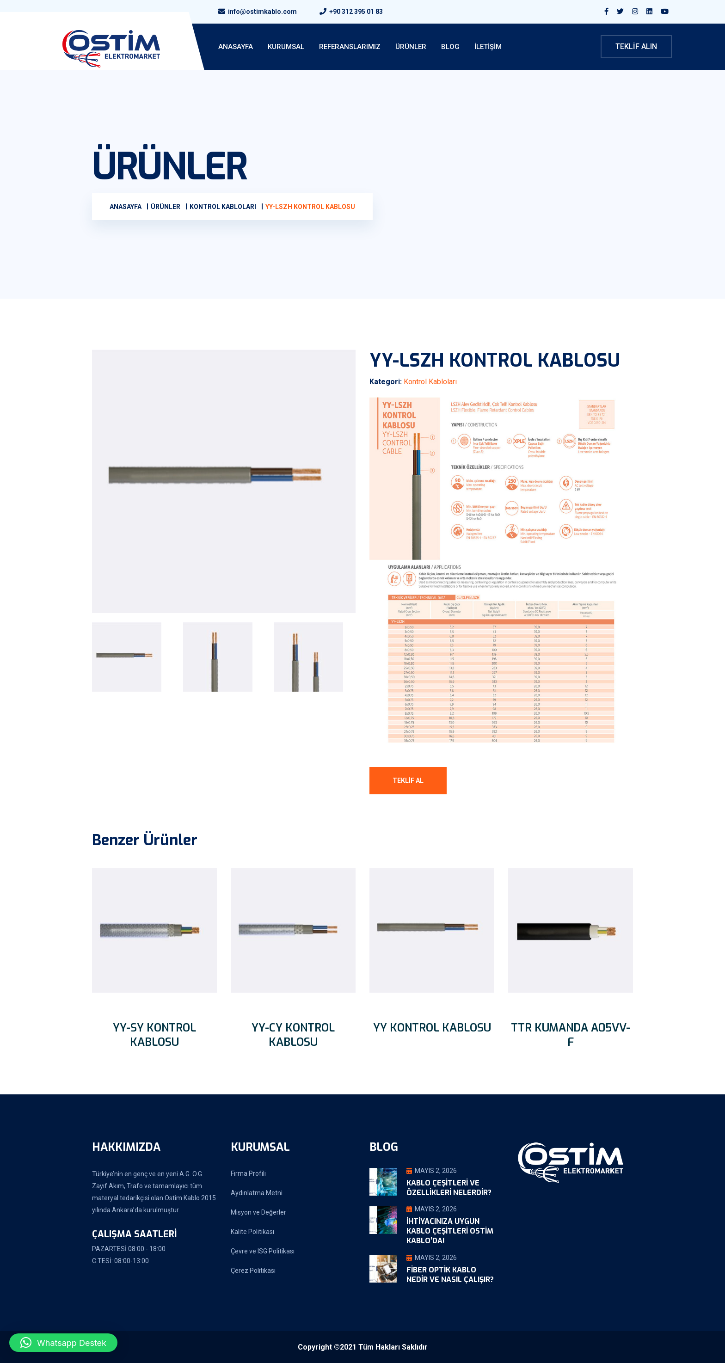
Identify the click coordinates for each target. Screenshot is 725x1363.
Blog (450, 47)
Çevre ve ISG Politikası (263, 1251)
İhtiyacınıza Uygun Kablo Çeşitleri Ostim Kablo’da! (449, 1231)
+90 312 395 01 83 (356, 11)
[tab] (133, 657)
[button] (63, 1342)
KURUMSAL (286, 47)
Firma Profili (248, 1173)
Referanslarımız (350, 47)
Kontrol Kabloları (430, 381)
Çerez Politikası (253, 1270)
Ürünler (410, 47)
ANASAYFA (235, 47)
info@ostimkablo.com (262, 11)
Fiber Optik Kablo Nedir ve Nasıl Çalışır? (450, 1274)
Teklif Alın (636, 46)
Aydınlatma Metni (257, 1193)
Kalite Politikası (252, 1231)
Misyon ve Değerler (258, 1212)
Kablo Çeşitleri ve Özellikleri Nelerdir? (449, 1187)
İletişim (488, 47)
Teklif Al (408, 780)
